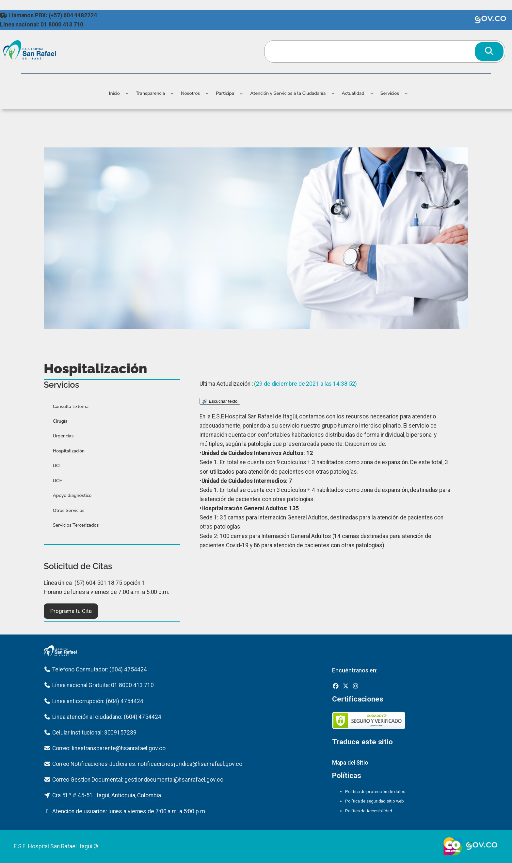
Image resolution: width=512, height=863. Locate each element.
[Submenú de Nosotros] (207, 93)
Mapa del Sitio (350, 762)
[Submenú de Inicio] (127, 93)
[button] (71, 611)
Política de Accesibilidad (368, 810)
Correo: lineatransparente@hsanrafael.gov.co (109, 748)
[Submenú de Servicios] (406, 93)
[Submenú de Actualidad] (371, 93)
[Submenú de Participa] (241, 93)
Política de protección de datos (375, 791)
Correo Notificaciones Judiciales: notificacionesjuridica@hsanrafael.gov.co (147, 764)
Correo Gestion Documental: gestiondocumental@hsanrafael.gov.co (137, 779)
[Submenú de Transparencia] (172, 93)
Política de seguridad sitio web (374, 801)
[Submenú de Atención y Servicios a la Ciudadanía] (332, 93)
